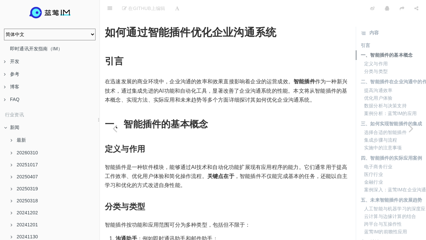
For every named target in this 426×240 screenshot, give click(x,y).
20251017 (24, 164)
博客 (11, 86)
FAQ (12, 99)
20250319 (24, 188)
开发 (11, 61)
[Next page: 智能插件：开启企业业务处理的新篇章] (411, 128)
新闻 (11, 127)
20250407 (24, 176)
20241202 (24, 212)
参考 (11, 74)
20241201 (24, 224)
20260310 (24, 152)
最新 (18, 140)
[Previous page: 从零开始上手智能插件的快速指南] (115, 128)
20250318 (24, 200)
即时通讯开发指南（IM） (36, 48)
